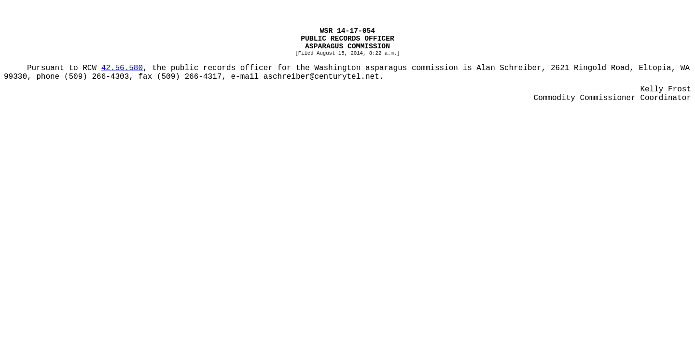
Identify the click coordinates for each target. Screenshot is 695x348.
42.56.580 (122, 68)
